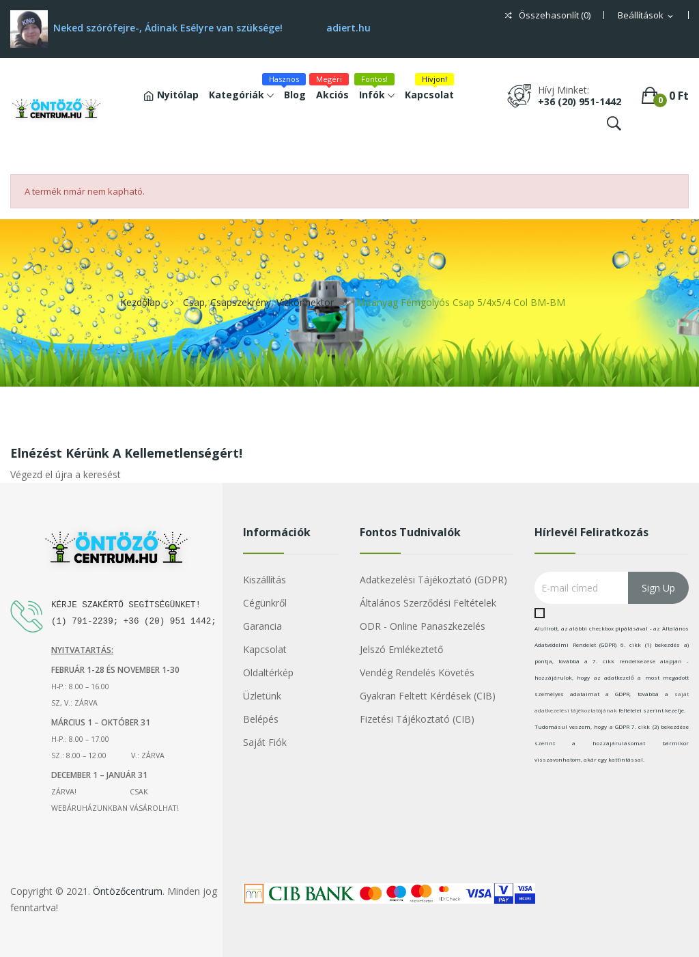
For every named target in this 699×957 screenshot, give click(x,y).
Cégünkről (265, 602)
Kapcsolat (265, 649)
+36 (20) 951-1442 (579, 101)
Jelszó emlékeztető (401, 649)
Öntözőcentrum (127, 891)
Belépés (261, 718)
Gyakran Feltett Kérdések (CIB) (428, 695)
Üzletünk (262, 695)
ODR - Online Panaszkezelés (422, 626)
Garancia (262, 626)
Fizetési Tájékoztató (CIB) (417, 718)
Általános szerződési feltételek (428, 602)
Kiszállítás (264, 579)
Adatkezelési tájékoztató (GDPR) (433, 579)
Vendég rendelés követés (417, 672)
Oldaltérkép (268, 672)
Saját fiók (265, 742)
